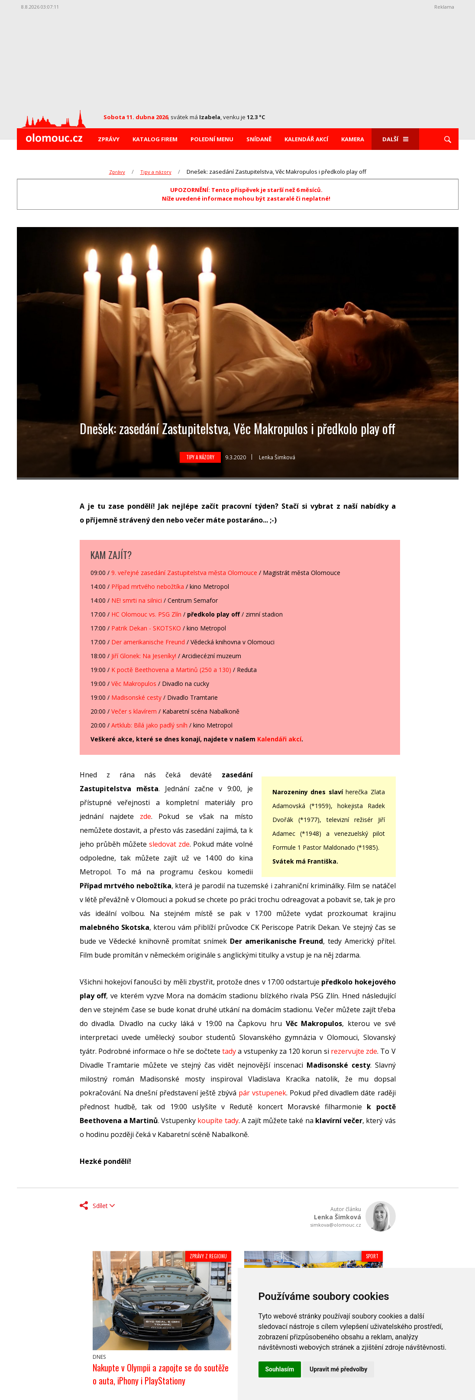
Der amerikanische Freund (148, 642)
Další (395, 139)
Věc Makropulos (133, 683)
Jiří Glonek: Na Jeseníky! (143, 656)
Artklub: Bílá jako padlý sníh (149, 725)
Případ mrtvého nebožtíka (147, 586)
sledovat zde (169, 844)
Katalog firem (155, 139)
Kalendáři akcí (279, 739)
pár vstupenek (262, 1093)
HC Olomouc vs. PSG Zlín (146, 614)
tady (229, 1051)
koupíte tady (217, 1120)
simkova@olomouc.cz (335, 1224)
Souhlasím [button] (279, 1369)
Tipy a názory (155, 172)
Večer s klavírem (134, 711)
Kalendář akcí (306, 139)
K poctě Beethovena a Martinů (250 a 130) (171, 670)
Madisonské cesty (136, 697)
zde (145, 816)
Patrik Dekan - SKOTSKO (146, 628)
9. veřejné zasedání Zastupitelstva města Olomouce (184, 572)
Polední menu (212, 139)
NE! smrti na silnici (136, 600)
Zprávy (109, 139)
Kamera (352, 139)
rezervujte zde (354, 1051)
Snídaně (258, 139)
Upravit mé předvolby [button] (338, 1369)
